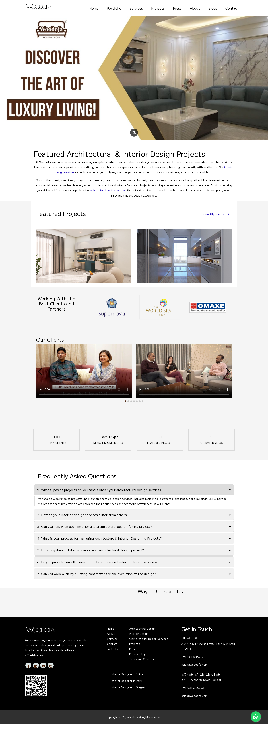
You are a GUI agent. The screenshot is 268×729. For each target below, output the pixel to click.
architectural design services (108, 195)
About (195, 8)
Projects (158, 8)
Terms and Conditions (143, 664)
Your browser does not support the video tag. (84, 376)
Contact (232, 8)
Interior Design (138, 639)
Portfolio (114, 8)
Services (136, 8)
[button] (125, 406)
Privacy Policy (137, 659)
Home (93, 8)
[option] (111, 312)
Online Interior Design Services (148, 644)
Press (177, 8)
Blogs (212, 8)
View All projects (214, 219)
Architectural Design (142, 634)
